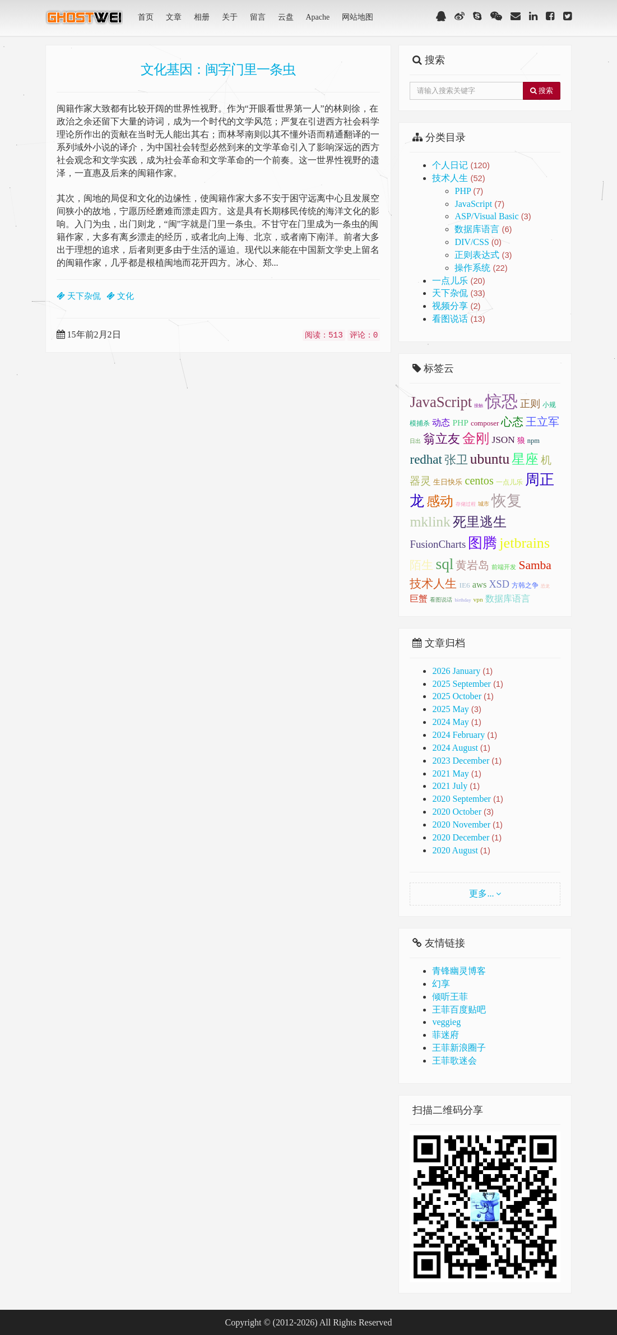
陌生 (421, 565)
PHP (468, 191)
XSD (499, 584)
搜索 (541, 90)
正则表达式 (483, 255)
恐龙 (545, 586)
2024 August (454, 747)
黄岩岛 (472, 565)
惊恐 (501, 401)
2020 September (461, 798)
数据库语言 (483, 229)
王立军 (542, 421)
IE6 (464, 585)
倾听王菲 (450, 996)
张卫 (456, 459)
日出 (415, 441)
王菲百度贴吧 (459, 1009)
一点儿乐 (458, 280)
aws (479, 584)
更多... (481, 893)
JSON (502, 440)
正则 (530, 403)
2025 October (456, 696)
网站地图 (357, 17)
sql (444, 564)
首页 (146, 17)
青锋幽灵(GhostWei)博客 (85, 21)
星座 (525, 459)
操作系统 (480, 267)
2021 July (449, 786)
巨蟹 (419, 598)
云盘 (286, 17)
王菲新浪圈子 (459, 1047)
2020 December (460, 837)
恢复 (506, 500)
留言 (258, 17)
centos (479, 480)
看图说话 (458, 319)
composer (485, 423)
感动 (439, 501)
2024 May (450, 722)
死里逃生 (480, 521)
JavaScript (479, 204)
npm (533, 441)
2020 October (456, 811)
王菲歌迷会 (454, 1060)
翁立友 (441, 439)
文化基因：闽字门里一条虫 (218, 68)
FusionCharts (438, 544)
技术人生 (458, 178)
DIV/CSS (477, 242)
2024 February (458, 735)
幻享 (441, 983)
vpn (478, 599)
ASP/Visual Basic (492, 216)
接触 (478, 405)
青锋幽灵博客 (459, 971)
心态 (512, 422)
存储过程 (466, 504)
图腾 (482, 543)
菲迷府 (445, 1035)
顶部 (600, 816)
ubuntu (489, 458)
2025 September (461, 684)
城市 (483, 504)
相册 (202, 17)
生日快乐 (447, 482)
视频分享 (456, 306)
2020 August (454, 850)
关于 (230, 17)
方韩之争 (525, 585)
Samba (534, 565)
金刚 (475, 438)
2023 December (460, 760)
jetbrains (524, 543)
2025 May (450, 709)
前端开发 (503, 566)
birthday (462, 600)
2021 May (450, 773)
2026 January (456, 671)
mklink (430, 522)
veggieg (446, 1022)
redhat (426, 459)
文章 (174, 17)
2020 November (461, 824)
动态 (441, 423)
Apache (318, 17)
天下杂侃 (458, 293)
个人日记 (460, 165)
